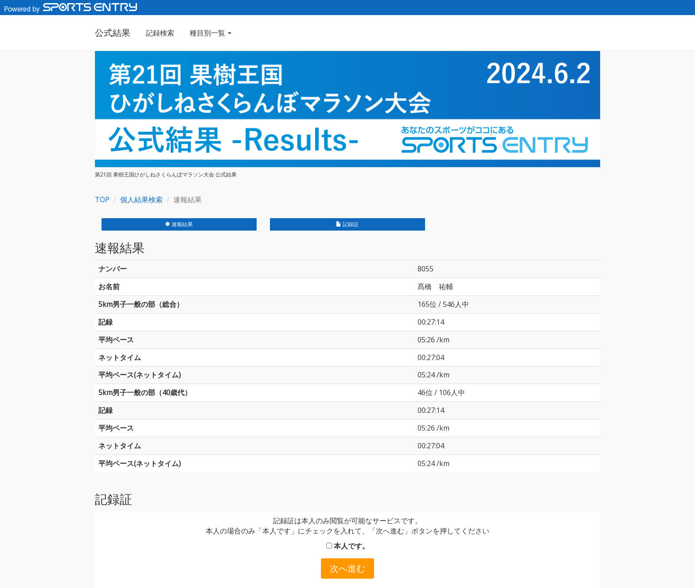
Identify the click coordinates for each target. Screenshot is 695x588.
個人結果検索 (141, 199)
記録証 (347, 224)
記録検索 (160, 33)
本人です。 (347, 546)
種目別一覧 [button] (210, 33)
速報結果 (179, 224)
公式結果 (112, 33)
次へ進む (347, 568)
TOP (102, 199)
